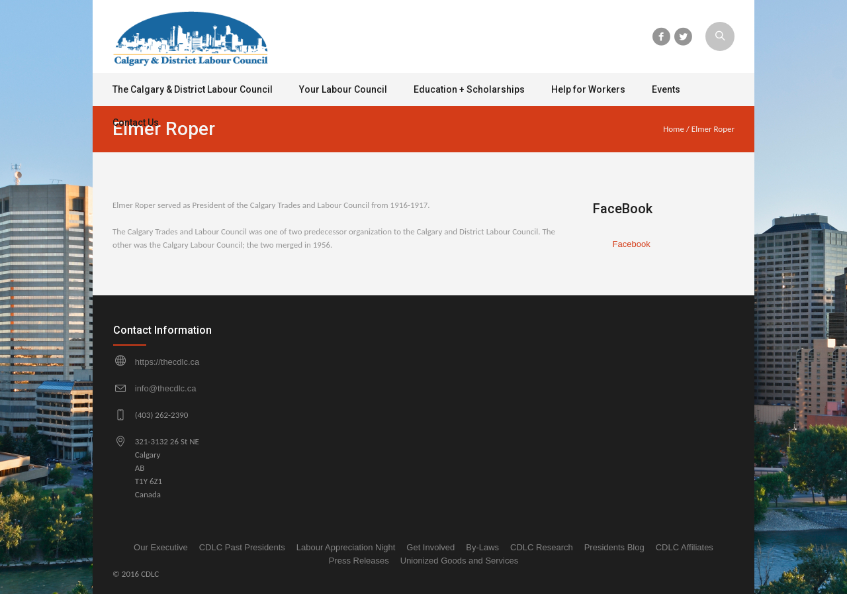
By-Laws (482, 547)
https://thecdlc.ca (167, 362)
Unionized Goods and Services (459, 560)
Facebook (631, 244)
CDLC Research (541, 547)
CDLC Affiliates (684, 547)
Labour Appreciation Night (346, 547)
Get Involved (430, 547)
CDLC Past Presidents (242, 547)
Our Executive (161, 547)
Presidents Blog (614, 547)
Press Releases (359, 560)
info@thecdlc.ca (166, 388)
